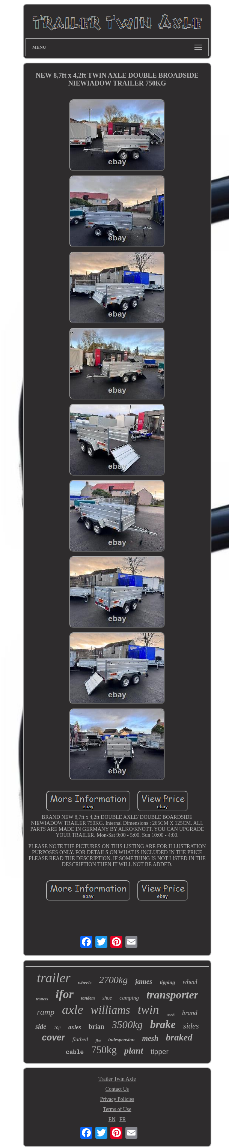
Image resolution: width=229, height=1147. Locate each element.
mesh (150, 1038)
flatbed (80, 1039)
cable (75, 1052)
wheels (85, 982)
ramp (45, 1011)
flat (98, 1041)
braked (179, 1037)
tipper (160, 1051)
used (171, 1014)
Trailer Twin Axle (117, 1079)
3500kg (127, 1024)
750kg (104, 1049)
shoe (107, 998)
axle (72, 1009)
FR (122, 1119)
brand (189, 1012)
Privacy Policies (117, 1099)
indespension (121, 1039)
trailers (42, 999)
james (143, 981)
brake (163, 1024)
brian (96, 1026)
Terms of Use (117, 1109)
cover (53, 1037)
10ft (57, 1027)
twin (148, 1009)
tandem (88, 998)
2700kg (113, 979)
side (40, 1026)
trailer (53, 978)
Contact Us (117, 1089)
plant (133, 1050)
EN (112, 1119)
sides (191, 1025)
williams (110, 1009)
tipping (167, 982)
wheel (189, 981)
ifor (65, 994)
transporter (172, 994)
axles (74, 1027)
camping (129, 998)
